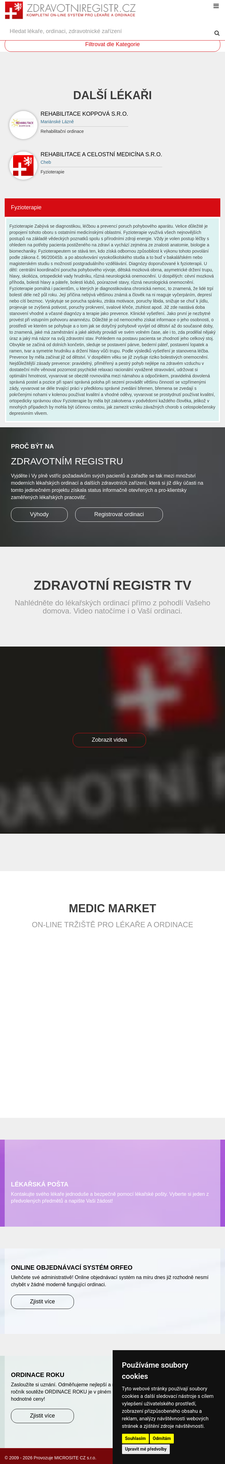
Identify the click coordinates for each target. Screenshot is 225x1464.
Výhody (39, 514)
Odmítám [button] (162, 1438)
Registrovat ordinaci (119, 514)
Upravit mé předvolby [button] (146, 1449)
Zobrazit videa (109, 740)
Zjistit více (42, 1301)
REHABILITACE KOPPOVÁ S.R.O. (84, 114)
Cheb (46, 162)
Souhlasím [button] (135, 1438)
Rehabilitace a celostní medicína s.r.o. (101, 154)
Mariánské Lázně (57, 121)
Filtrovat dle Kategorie (112, 44)
